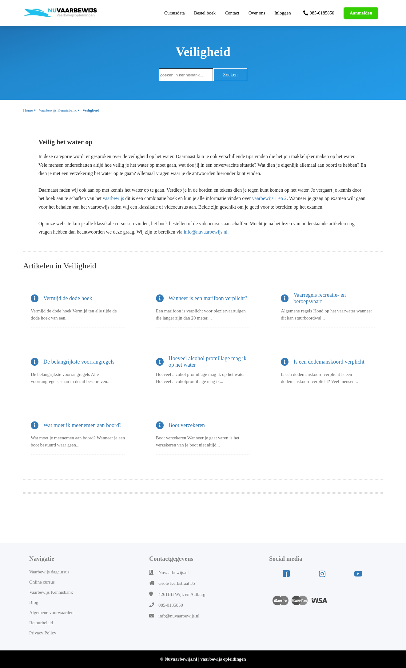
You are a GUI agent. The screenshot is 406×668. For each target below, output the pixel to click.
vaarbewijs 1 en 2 (269, 198)
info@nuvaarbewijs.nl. (207, 231)
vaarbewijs (113, 198)
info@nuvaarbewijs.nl (178, 615)
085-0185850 (170, 605)
